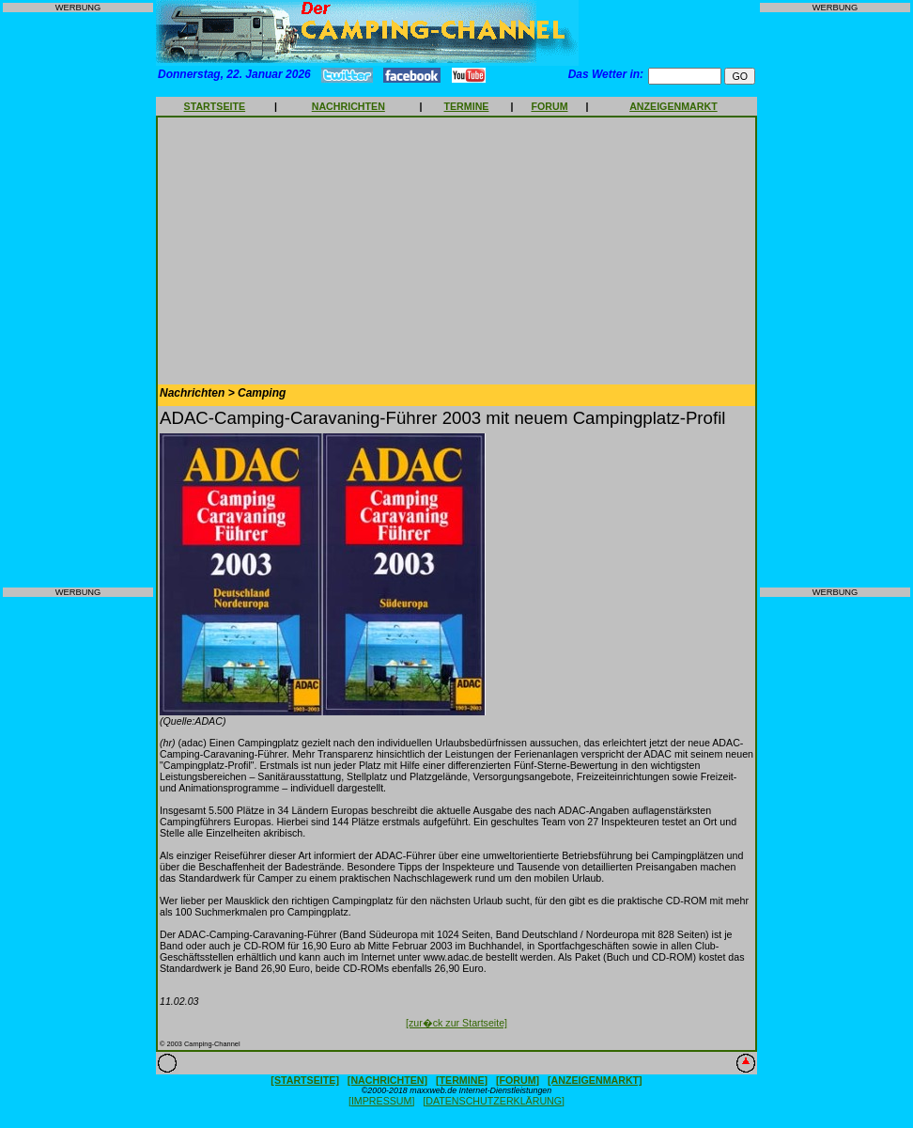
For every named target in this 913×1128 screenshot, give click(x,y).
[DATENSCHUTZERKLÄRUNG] (494, 1100)
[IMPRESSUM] (381, 1100)
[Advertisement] (78, 300)
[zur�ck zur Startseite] (456, 1022)
